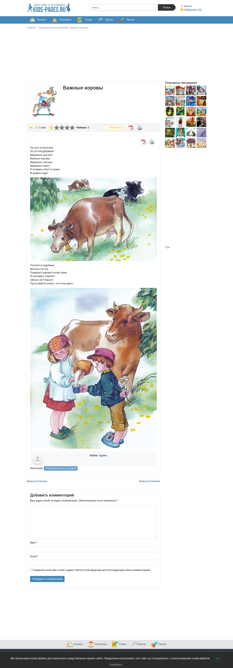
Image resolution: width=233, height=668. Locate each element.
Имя (33, 542)
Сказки (38, 19)
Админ (103, 455)
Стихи (85, 19)
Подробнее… (117, 664)
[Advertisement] (116, 58)
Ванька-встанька (37, 481)
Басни (106, 19)
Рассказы (61, 19)
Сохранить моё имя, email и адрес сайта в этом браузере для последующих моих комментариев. (92, 570)
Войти (186, 6)
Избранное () (190, 9)
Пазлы (127, 19)
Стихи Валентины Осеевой (53, 27)
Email (34, 556)
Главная (31, 27)
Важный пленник (149, 481)
